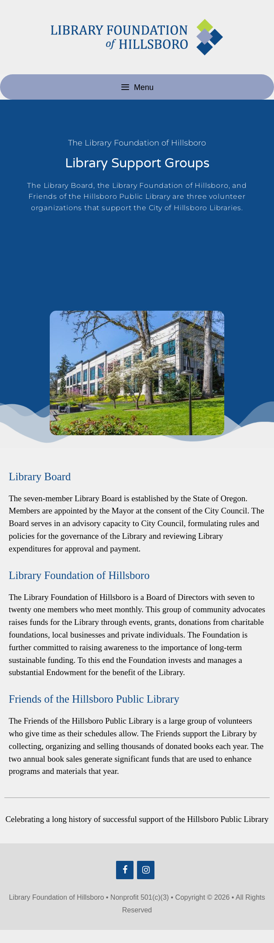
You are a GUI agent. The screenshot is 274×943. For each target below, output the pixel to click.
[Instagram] (145, 870)
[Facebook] (125, 870)
